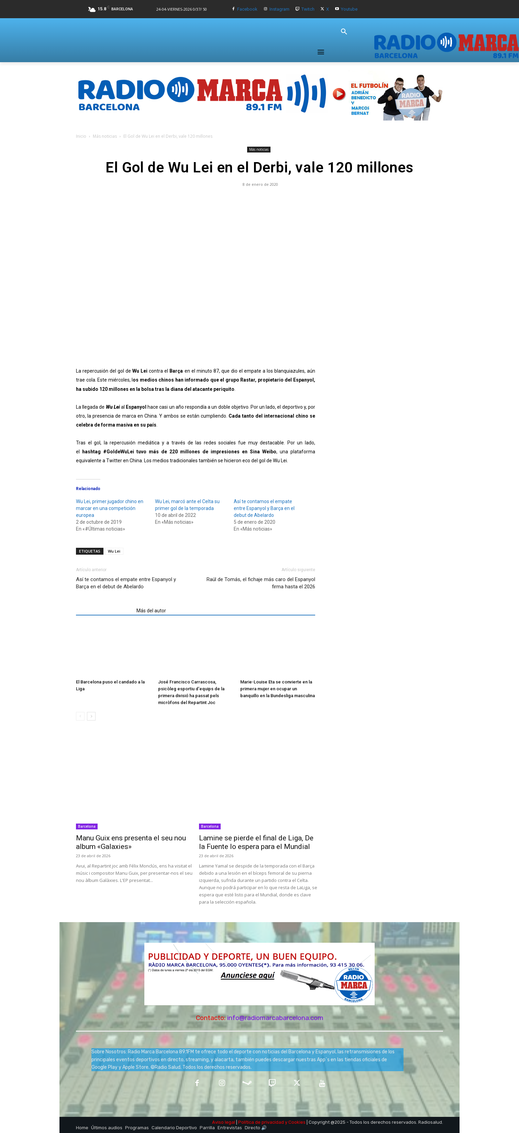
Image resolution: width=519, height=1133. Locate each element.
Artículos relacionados (104, 610)
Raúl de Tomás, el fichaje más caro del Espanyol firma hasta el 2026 (261, 583)
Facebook (247, 9)
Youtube (349, 9)
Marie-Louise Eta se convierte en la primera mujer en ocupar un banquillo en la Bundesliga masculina (277, 688)
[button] (344, 32)
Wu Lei (114, 551)
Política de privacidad (261, 1122)
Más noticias (105, 136)
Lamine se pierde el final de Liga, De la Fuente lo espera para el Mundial (256, 842)
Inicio (81, 136)
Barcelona (87, 826)
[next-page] (91, 716)
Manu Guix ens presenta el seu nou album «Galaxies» (131, 842)
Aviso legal (223, 1122)
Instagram (279, 9)
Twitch (307, 9)
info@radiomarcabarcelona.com (275, 1018)
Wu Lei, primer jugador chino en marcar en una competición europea (109, 508)
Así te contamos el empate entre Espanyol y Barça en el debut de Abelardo (264, 508)
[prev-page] (80, 716)
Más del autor (151, 610)
